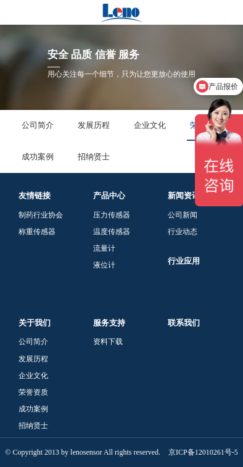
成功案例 (38, 156)
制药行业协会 (41, 215)
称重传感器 (37, 231)
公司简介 (38, 125)
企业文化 (150, 125)
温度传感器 (111, 231)
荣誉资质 (33, 392)
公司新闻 (182, 215)
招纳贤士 (94, 156)
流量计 (104, 248)
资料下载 (108, 341)
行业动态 (182, 231)
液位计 (104, 265)
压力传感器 (111, 215)
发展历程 (94, 125)
